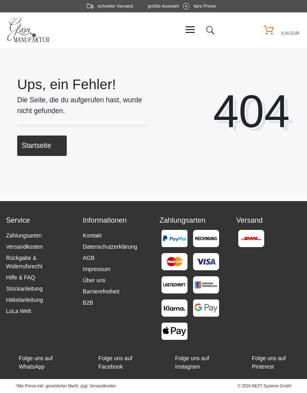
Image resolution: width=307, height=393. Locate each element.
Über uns (94, 280)
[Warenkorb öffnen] (280, 30)
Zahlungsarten (24, 235)
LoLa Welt (18, 311)
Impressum (96, 269)
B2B (88, 302)
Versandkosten (24, 246)
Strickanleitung (24, 288)
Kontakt (92, 235)
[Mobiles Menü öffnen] (190, 30)
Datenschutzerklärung (110, 246)
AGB (89, 258)
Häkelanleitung (24, 300)
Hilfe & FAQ (20, 277)
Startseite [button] (42, 146)
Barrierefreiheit (101, 291)
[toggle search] (210, 30)
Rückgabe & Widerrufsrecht (24, 262)
